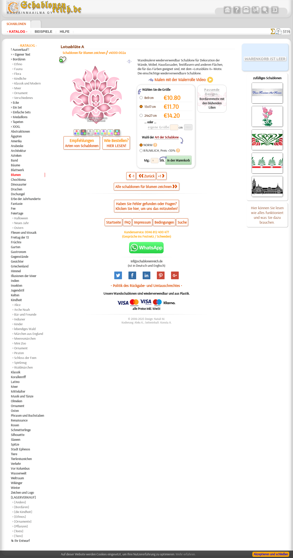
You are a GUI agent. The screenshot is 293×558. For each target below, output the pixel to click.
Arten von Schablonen (81, 145)
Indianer (19, 319)
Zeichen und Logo (22, 492)
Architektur (18, 151)
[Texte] (18, 531)
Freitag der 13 (20, 237)
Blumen (16, 175)
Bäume (15, 165)
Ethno (18, 64)
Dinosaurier (18, 184)
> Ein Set (16, 107)
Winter (15, 488)
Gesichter (17, 261)
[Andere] (20, 502)
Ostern (18, 228)
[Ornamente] (23, 521)
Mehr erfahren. (186, 554)
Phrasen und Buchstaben (27, 415)
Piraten (19, 353)
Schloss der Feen (25, 358)
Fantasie (16, 203)
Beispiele (43, 31)
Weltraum (17, 478)
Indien (15, 281)
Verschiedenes (23, 98)
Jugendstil (17, 290)
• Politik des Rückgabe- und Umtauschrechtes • (146, 285)
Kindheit (16, 300)
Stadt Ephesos (20, 449)
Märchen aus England (28, 333)
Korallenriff (18, 377)
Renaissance (19, 420)
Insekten (16, 285)
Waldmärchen (23, 367)
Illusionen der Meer (23, 276)
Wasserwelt (18, 473)
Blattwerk (17, 170)
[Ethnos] (20, 516)
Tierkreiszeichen (21, 459)
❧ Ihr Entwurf (20, 541)
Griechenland (19, 266)
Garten (15, 247)
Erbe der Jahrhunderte (25, 199)
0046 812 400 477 (157, 232)
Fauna (18, 69)
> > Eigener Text (20, 54)
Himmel (16, 271)
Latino (15, 382)
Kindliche (20, 78)
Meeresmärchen (25, 338)
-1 (131, 176)
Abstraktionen (20, 131)
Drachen (16, 189)
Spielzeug (20, 362)
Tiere (14, 454)
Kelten (15, 295)
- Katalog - (17, 31)
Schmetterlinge (21, 430)
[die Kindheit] (23, 512)
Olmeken (16, 401)
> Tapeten (17, 122)
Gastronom (18, 252)
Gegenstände (19, 256)
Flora (17, 73)
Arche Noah (22, 309)
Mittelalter (18, 391)
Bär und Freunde (25, 314)
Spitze (15, 444)
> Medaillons (19, 117)
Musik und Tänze (22, 396)
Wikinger (16, 483)
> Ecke (15, 102)
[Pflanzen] (21, 526)
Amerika (16, 141)
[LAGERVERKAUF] (23, 497)
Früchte (16, 242)
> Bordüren (18, 59)
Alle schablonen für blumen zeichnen (146, 186)
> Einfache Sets (21, 112)
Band (14, 160)
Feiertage (17, 213)
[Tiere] (18, 536)
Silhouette (17, 435)
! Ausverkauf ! (20, 49)
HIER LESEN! (116, 145)
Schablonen (16, 24)
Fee (13, 208)
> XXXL (15, 126)
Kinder (18, 324)
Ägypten (16, 136)
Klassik (15, 372)
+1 (161, 176)
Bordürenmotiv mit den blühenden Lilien (211, 103)
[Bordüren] (21, 507)
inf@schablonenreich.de (146, 261)
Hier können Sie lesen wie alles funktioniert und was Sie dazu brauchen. (267, 215)
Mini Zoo (20, 343)
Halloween (21, 218)
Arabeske (17, 146)
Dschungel (18, 194)
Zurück (146, 176)
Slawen (15, 439)
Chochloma (18, 179)
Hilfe (64, 31)
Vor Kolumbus (20, 468)
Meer (17, 88)
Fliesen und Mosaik (23, 232)
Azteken (16, 155)
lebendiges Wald (25, 329)
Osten (15, 411)
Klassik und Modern (27, 83)
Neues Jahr (21, 223)
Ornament (21, 93)
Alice (17, 305)
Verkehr (16, 463)
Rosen (15, 425)
